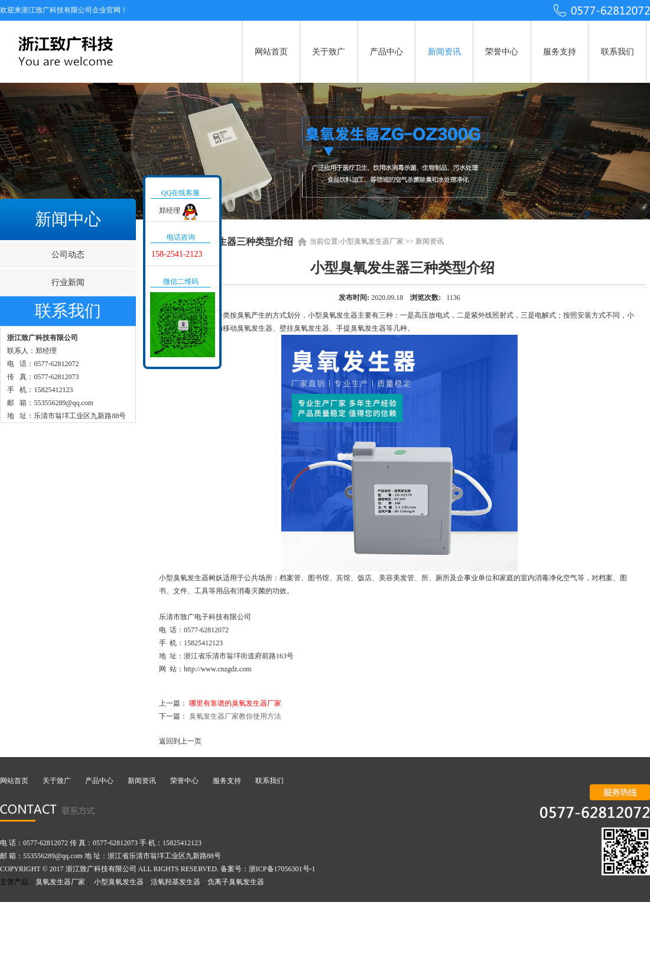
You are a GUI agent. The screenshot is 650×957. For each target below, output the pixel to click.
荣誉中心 (501, 51)
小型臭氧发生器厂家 (372, 241)
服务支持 (559, 51)
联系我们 (617, 51)
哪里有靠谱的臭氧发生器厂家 (235, 703)
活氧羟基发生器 (175, 882)
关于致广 (328, 51)
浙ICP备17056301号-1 (282, 869)
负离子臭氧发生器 (235, 882)
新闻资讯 (444, 51)
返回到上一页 (180, 741)
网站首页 (271, 51)
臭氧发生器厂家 (60, 882)
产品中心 (386, 51)
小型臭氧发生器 (119, 882)
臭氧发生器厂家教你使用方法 (235, 716)
